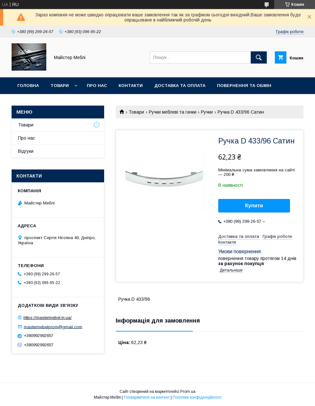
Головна (28, 85)
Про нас (97, 85)
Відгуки (25, 151)
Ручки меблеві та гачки (172, 112)
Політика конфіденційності (197, 397)
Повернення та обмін (244, 85)
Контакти (131, 85)
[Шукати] (259, 57)
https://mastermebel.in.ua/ (47, 317)
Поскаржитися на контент (147, 397)
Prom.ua (187, 391)
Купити (254, 205)
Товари (59, 85)
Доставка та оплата (179, 85)
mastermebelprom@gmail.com (53, 326)
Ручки (207, 112)
